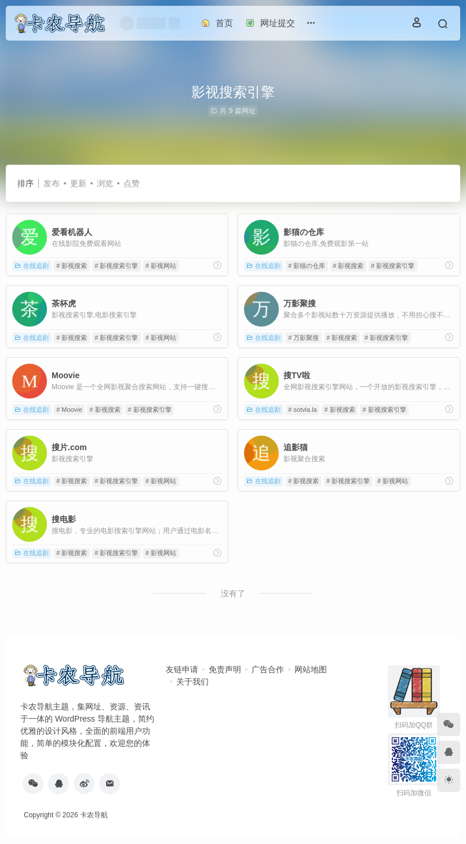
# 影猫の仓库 (306, 265)
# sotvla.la (302, 409)
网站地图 (310, 669)
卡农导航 (94, 815)
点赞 (131, 183)
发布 (51, 183)
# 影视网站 (160, 265)
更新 (78, 183)
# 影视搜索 (71, 265)
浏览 (105, 183)
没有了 (233, 593)
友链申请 (182, 669)
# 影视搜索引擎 (116, 265)
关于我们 (192, 681)
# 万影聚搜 (303, 337)
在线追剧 (31, 265)
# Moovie (69, 409)
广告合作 (268, 669)
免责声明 (225, 669)
